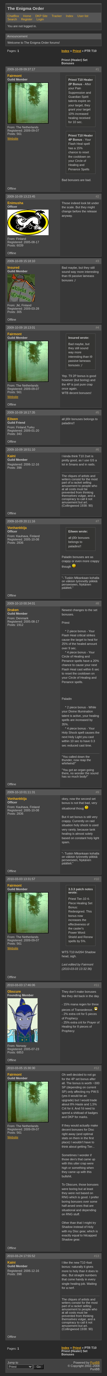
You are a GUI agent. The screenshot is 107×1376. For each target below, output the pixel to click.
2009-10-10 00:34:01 (21, 603)
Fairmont (14, 76)
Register (26, 19)
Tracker (57, 16)
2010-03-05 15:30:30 (21, 1068)
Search (12, 19)
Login (40, 19)
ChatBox (13, 16)
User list (82, 16)
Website (12, 138)
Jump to (25, 1365)
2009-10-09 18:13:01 (21, 327)
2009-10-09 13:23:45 (21, 196)
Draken (13, 610)
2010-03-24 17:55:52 (21, 1256)
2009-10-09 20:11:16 (21, 521)
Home (27, 16)
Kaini (11, 456)
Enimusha (15, 203)
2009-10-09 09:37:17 (21, 69)
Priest (77, 50)
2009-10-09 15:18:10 (21, 261)
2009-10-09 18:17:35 (21, 412)
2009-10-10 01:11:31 (21, 792)
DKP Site (41, 16)
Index (69, 16)
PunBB (95, 1362)
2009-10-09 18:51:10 (21, 449)
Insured (13, 268)
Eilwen (12, 419)
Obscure (14, 992)
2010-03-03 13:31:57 (21, 879)
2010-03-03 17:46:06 (21, 985)
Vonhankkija (17, 528)
